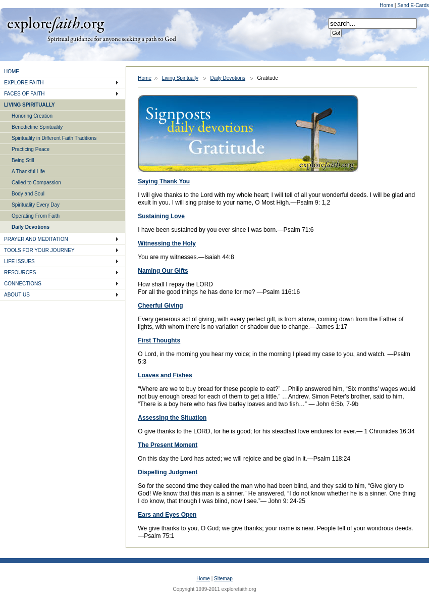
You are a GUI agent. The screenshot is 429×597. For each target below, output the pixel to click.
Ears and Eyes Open (167, 514)
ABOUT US (17, 294)
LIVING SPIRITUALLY (29, 105)
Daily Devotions (30, 227)
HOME (11, 71)
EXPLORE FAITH (23, 82)
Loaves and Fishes (165, 375)
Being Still (23, 160)
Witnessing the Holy (167, 243)
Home (387, 5)
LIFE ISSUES (19, 261)
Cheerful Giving (160, 305)
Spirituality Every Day (36, 205)
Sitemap (223, 578)
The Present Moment (167, 445)
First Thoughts (159, 340)
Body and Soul (28, 193)
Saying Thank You (164, 181)
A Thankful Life (28, 171)
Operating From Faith (36, 216)
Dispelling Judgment (167, 472)
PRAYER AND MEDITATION (36, 239)
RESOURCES (20, 272)
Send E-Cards (413, 5)
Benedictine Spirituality (37, 127)
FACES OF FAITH (24, 93)
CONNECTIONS (22, 283)
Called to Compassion (36, 182)
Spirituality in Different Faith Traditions (54, 138)
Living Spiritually (180, 78)
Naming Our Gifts (163, 270)
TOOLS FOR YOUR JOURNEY (39, 250)
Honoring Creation (32, 116)
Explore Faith (55, 23)
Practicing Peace (30, 149)
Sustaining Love (161, 216)
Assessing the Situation (172, 417)
